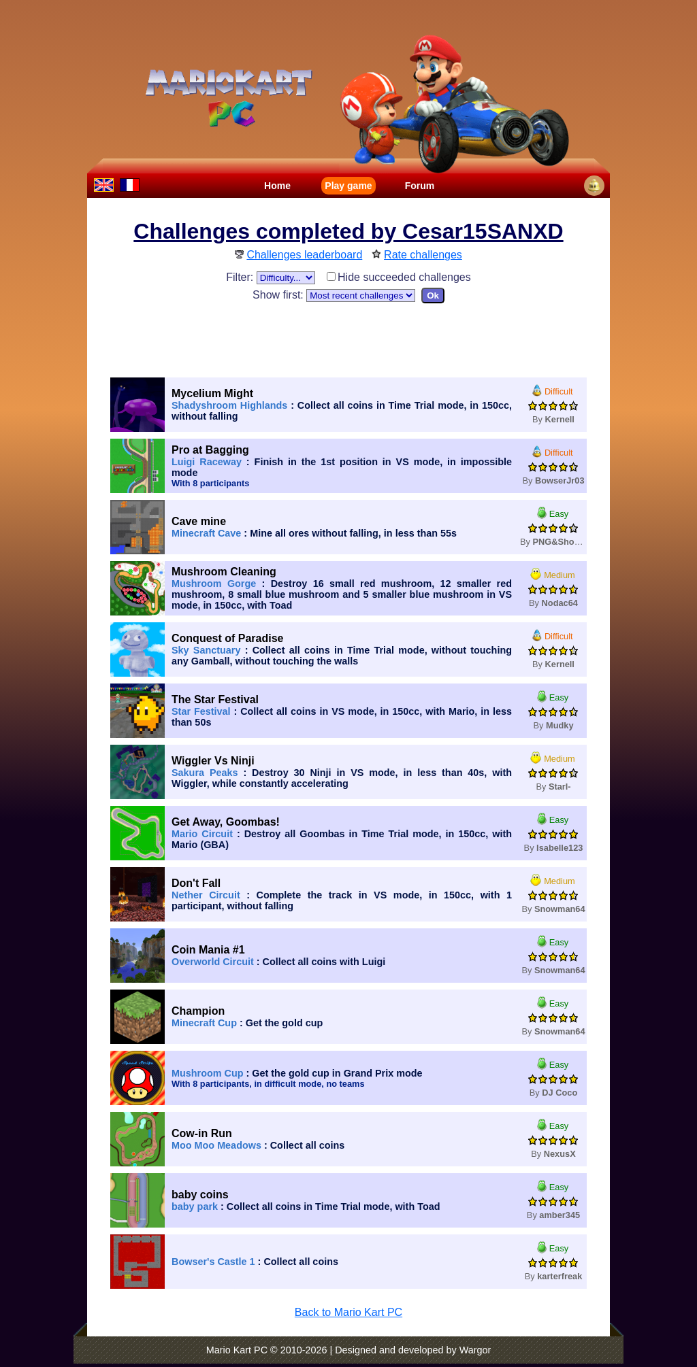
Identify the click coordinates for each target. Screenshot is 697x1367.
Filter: (270, 277)
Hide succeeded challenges (399, 277)
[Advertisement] (348, 337)
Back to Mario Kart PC (348, 1312)
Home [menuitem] (277, 185)
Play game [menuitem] (348, 185)
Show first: (334, 295)
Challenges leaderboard (304, 254)
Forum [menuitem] (420, 185)
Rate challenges (423, 254)
